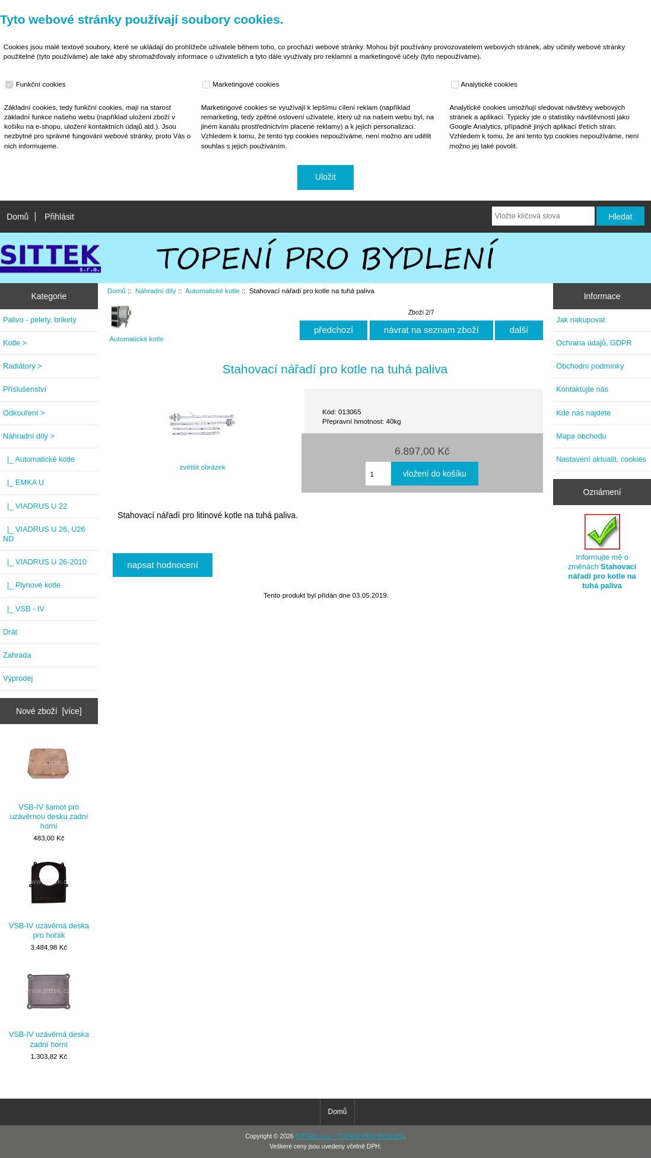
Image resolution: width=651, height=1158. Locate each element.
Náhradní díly (155, 290)
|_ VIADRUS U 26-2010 (45, 561)
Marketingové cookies (242, 84)
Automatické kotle (212, 290)
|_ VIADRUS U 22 (35, 506)
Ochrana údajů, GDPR (594, 342)
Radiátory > (22, 365)
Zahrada (17, 655)
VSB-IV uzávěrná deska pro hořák (49, 899)
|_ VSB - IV (24, 608)
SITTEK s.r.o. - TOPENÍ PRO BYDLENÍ (350, 1136)
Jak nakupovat (580, 319)
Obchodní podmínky (590, 365)
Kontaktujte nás (582, 389)
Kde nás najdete (583, 412)
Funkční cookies (36, 84)
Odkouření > (24, 412)
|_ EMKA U (23, 482)
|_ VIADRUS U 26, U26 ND (44, 534)
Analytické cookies (485, 84)
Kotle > (15, 342)
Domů (17, 216)
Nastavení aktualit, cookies (601, 459)
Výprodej (18, 678)
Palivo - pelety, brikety (40, 319)
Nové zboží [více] (49, 711)
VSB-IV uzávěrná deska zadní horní (49, 1008)
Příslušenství (24, 389)
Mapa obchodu (581, 436)
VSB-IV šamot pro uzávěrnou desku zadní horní (48, 785)
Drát (10, 631)
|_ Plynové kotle (32, 584)
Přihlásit (59, 216)
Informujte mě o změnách (602, 552)
